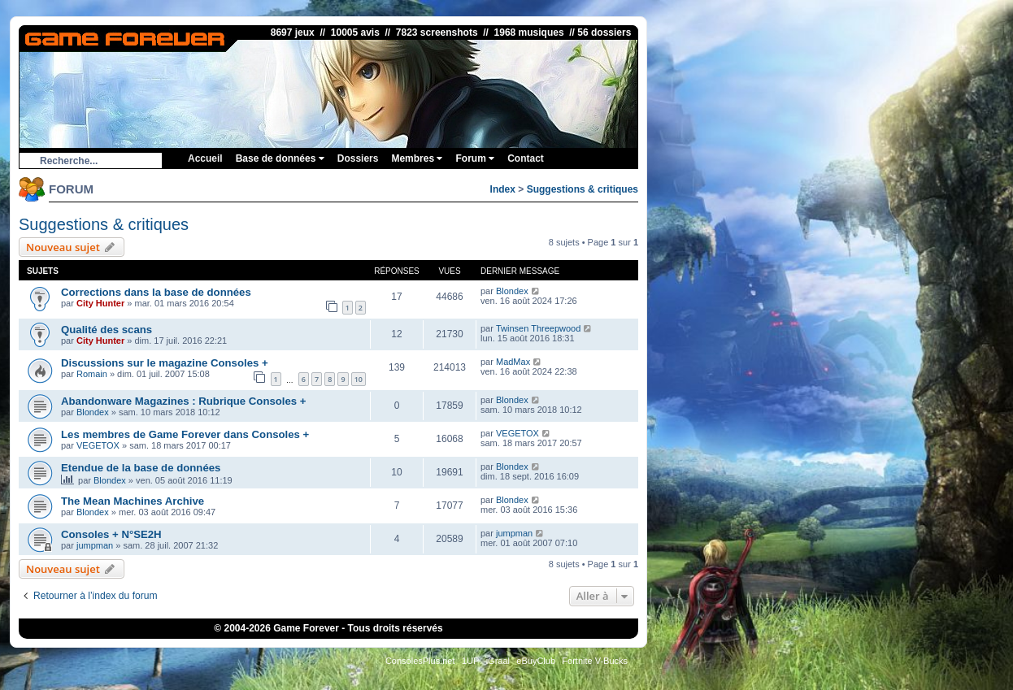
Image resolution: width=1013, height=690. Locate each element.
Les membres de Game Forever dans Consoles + (185, 434)
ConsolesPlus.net (420, 661)
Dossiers (358, 158)
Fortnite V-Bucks (595, 661)
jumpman (94, 545)
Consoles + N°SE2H (111, 534)
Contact (525, 158)
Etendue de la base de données (140, 468)
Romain (91, 374)
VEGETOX (98, 445)
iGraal (498, 661)
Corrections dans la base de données (156, 292)
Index (502, 189)
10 (358, 379)
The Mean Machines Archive (132, 501)
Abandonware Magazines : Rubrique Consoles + (184, 401)
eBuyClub (535, 661)
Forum (474, 158)
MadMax (513, 362)
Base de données (280, 158)
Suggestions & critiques (582, 189)
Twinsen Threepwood (538, 328)
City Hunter (100, 303)
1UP (470, 661)
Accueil (205, 158)
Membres (416, 158)
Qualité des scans (106, 329)
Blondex (512, 291)
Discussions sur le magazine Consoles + (164, 363)
